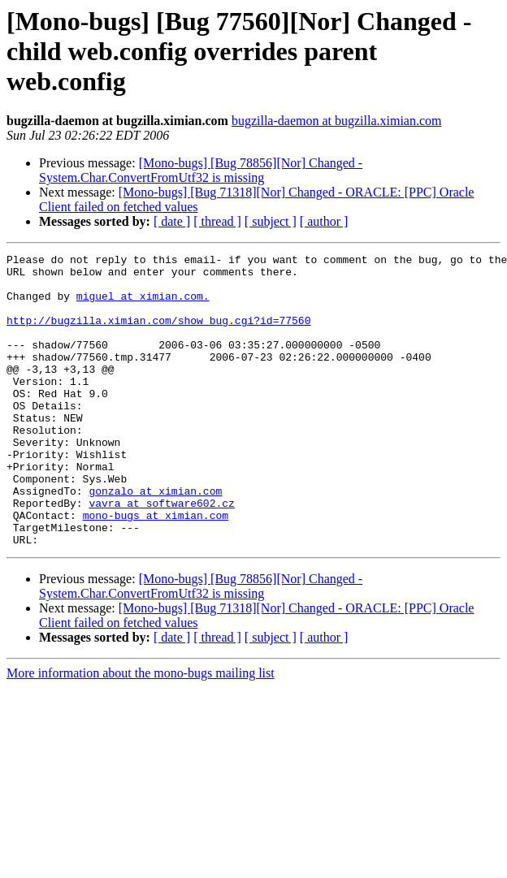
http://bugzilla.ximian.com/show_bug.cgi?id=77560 (158, 334)
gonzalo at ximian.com (155, 539)
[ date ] (172, 221)
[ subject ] (271, 221)
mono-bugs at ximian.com (155, 568)
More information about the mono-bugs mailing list (140, 731)
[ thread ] (217, 221)
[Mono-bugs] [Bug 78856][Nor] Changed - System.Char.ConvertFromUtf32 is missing (200, 170)
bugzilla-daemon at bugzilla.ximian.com (337, 121)
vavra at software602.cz (161, 554)
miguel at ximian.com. (143, 305)
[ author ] (324, 221)
